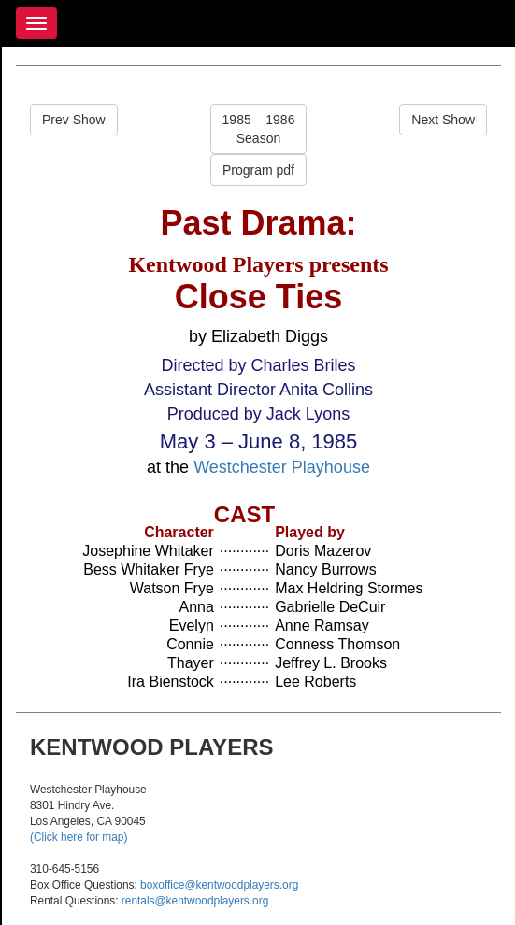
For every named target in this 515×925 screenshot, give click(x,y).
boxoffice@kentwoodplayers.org (219, 884)
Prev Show (74, 119)
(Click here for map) (78, 837)
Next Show (443, 119)
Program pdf (258, 170)
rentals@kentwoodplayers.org (195, 900)
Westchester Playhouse (281, 467)
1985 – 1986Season (258, 129)
